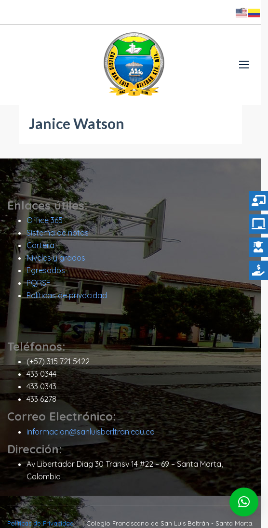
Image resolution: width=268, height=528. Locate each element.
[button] (243, 502)
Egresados (46, 273)
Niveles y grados (56, 260)
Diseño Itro (184, 523)
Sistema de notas (58, 235)
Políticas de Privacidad (43, 513)
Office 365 (45, 223)
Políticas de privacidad (67, 298)
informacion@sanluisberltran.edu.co (91, 434)
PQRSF (39, 285)
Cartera (40, 248)
